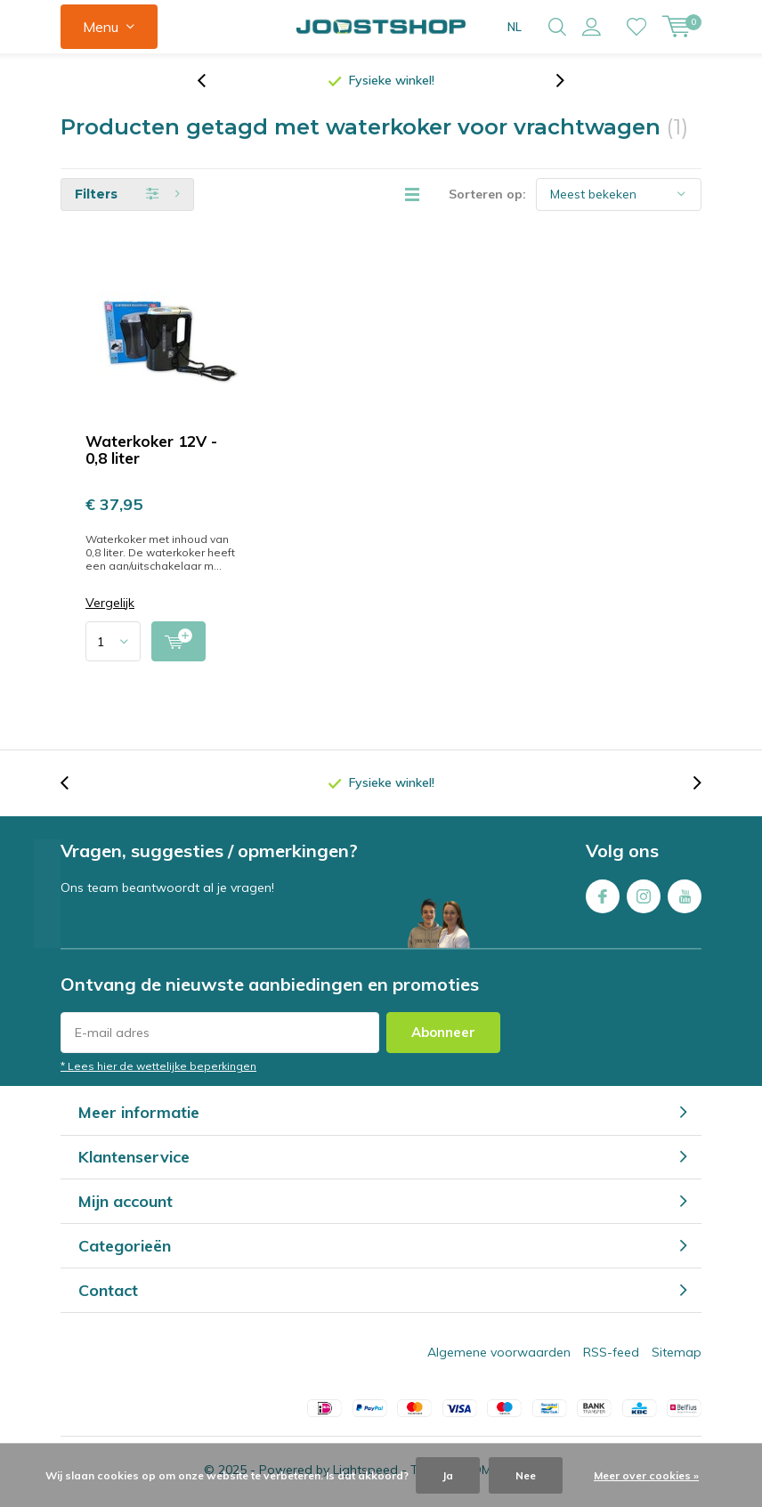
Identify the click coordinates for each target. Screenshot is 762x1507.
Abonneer (443, 1035)
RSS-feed (611, 1356)
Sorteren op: (487, 198)
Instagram (644, 896)
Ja (447, 1475)
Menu (100, 27)
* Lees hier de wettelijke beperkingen (158, 1069)
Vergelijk (109, 606)
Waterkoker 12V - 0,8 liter (151, 453)
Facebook (603, 896)
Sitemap (676, 1356)
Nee (525, 1475)
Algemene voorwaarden (499, 1356)
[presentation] (211, 84)
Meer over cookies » (646, 1475)
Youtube (684, 896)
